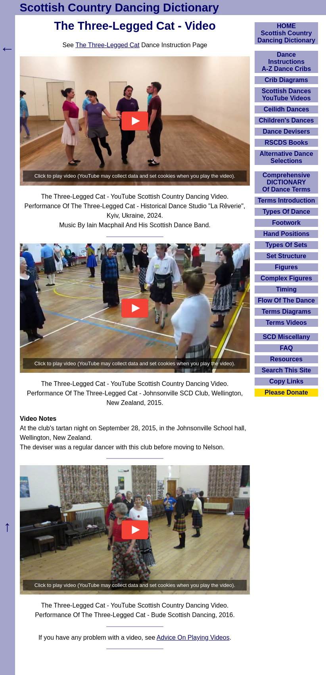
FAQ (286, 348)
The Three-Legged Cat (107, 45)
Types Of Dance (286, 211)
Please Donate (286, 392)
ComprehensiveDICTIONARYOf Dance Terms (286, 182)
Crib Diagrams (286, 80)
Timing (286, 289)
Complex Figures (286, 278)
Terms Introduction (286, 200)
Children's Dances (286, 120)
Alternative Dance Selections (286, 157)
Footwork (286, 222)
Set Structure (286, 256)
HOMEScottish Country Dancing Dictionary (286, 33)
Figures (286, 267)
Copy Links (286, 381)
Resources (286, 359)
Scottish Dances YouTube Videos (286, 95)
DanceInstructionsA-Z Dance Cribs (286, 61)
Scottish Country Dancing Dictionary (119, 7)
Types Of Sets (286, 245)
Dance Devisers (286, 131)
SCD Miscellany (286, 337)
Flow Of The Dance (286, 300)
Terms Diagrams (286, 311)
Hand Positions (286, 233)
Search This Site (286, 370)
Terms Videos (286, 322)
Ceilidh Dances (286, 109)
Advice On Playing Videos (193, 637)
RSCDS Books (286, 142)
